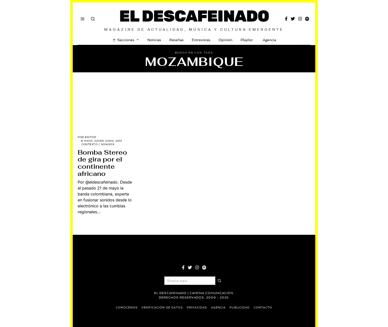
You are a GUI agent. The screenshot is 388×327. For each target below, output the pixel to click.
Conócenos (127, 307)
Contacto (263, 307)
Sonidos (108, 144)
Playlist (247, 40)
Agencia (268, 40)
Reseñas (176, 40)
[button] (219, 280)
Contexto (89, 144)
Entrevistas (201, 40)
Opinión (225, 40)
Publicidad (240, 307)
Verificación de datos (162, 307)
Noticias (154, 40)
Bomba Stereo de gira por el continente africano (102, 163)
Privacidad (197, 307)
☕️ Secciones (123, 40)
